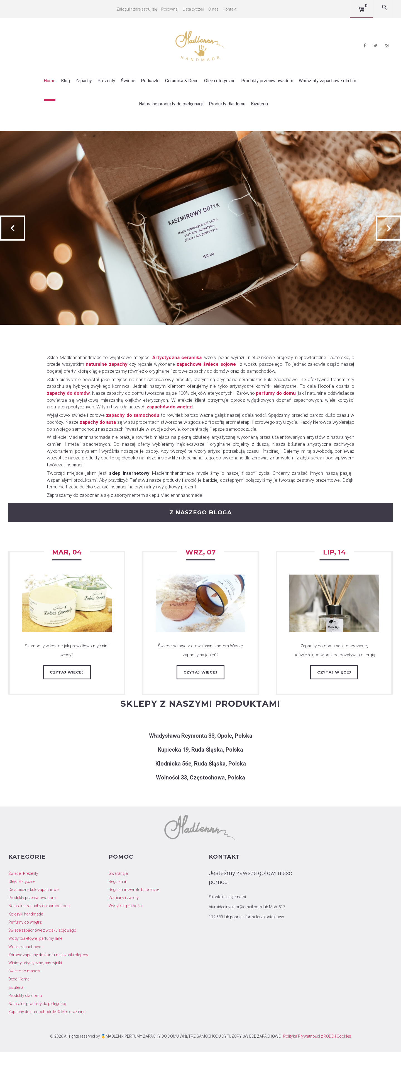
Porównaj (170, 9)
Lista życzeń (194, 9)
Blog (65, 80)
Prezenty (106, 80)
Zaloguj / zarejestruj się (137, 9)
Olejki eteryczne (220, 80)
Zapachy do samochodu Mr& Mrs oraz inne (46, 1028)
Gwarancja (118, 889)
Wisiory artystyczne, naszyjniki (35, 979)
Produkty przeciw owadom (267, 80)
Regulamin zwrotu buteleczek (134, 906)
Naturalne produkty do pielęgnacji (171, 103)
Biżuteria (259, 103)
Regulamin (118, 898)
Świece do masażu (24, 987)
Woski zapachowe (24, 963)
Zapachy (83, 80)
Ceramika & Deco (182, 80)
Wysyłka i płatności (126, 922)
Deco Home (18, 995)
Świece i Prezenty (23, 889)
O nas (214, 9)
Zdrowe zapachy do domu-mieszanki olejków (48, 971)
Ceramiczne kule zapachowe (33, 906)
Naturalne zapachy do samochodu (39, 922)
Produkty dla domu (227, 103)
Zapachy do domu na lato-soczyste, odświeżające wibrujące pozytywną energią (334, 661)
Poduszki (150, 80)
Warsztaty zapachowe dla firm (328, 80)
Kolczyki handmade (25, 930)
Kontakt (230, 9)
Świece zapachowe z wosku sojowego (42, 947)
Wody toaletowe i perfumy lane (35, 955)
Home (49, 80)
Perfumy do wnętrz (24, 938)
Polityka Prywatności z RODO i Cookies (317, 1052)
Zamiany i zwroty (124, 914)
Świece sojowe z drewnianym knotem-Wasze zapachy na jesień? (201, 661)
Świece (128, 80)
